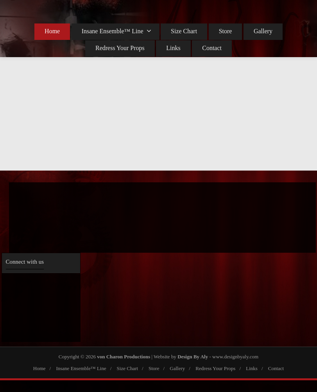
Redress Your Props (120, 48)
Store (225, 31)
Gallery (263, 31)
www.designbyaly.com (235, 357)
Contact (212, 48)
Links (173, 48)
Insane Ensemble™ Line (116, 30)
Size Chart (184, 31)
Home (52, 31)
